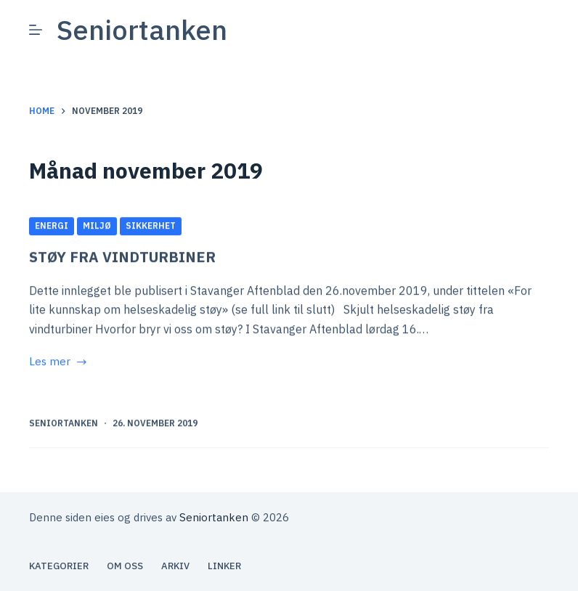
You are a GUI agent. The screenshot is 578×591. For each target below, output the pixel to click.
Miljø (97, 226)
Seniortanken (142, 29)
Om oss (125, 566)
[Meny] (35, 29)
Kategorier (59, 566)
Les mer (59, 363)
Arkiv (175, 566)
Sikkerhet (151, 226)
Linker (224, 566)
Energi (51, 226)
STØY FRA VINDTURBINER (122, 257)
